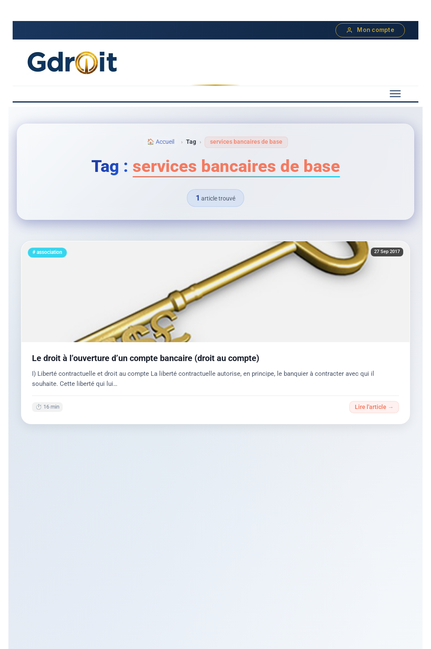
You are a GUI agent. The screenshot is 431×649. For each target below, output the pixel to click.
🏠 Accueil (160, 141)
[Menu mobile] (395, 93)
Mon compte (370, 30)
